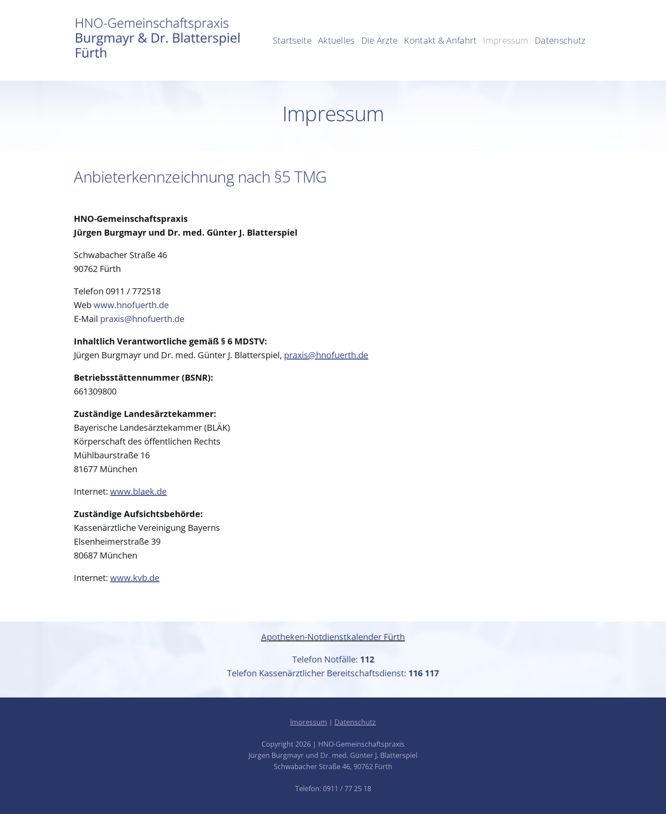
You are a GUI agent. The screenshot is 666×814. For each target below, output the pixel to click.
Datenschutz (355, 722)
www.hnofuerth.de (131, 305)
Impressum (308, 722)
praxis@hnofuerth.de (142, 319)
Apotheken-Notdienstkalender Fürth (333, 637)
